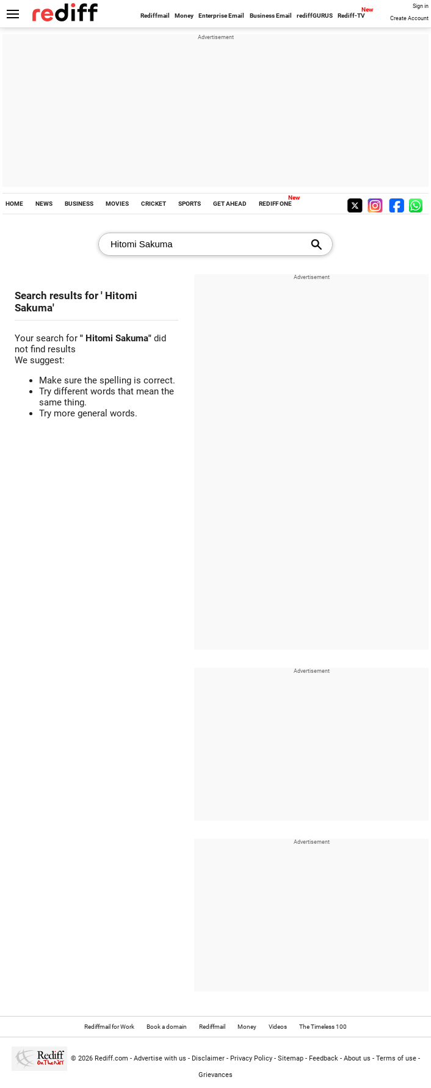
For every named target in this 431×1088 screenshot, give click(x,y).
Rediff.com (111, 1058)
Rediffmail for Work (109, 1027)
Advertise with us (160, 1058)
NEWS (44, 204)
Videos (278, 1027)
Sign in (421, 6)
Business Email (271, 16)
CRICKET (153, 204)
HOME (14, 204)
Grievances (215, 1075)
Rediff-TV (351, 16)
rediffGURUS (315, 16)
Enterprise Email (221, 16)
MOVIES (117, 204)
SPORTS (189, 204)
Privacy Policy (251, 1058)
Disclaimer (208, 1058)
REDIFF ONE (275, 204)
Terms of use (396, 1058)
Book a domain (167, 1027)
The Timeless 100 (323, 1027)
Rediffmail (155, 16)
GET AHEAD (230, 204)
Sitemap (290, 1058)
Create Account (409, 18)
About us (357, 1058)
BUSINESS (79, 204)
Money (184, 16)
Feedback (323, 1058)
